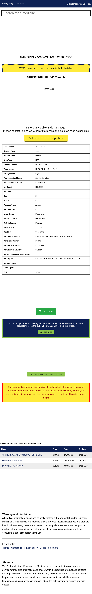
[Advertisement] (46, 35)
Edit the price (46, 332)
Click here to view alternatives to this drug (46, 374)
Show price (46, 311)
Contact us (20, 4)
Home (6, 548)
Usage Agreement (49, 548)
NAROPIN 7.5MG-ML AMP (12, 466)
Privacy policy (7, 4)
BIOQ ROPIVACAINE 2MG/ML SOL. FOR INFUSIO (21, 455)
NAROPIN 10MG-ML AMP (11, 460)
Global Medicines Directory (79, 4)
